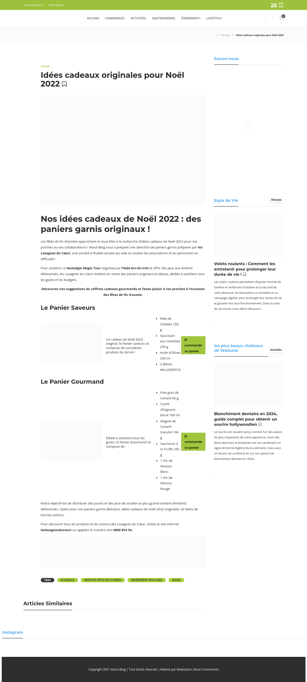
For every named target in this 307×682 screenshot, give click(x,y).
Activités (138, 18)
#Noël (176, 580)
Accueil (93, 18)
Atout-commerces (33, 5)
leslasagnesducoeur (56, 530)
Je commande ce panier (193, 345)
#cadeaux (67, 580)
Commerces (114, 18)
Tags (47, 580)
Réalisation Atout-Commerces (197, 669)
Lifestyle (213, 18)
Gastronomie (163, 18)
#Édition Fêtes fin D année (102, 580)
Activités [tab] (275, 350)
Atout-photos (56, 5)
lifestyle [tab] (276, 200)
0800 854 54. (123, 530)
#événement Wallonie (146, 580)
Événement (190, 18)
